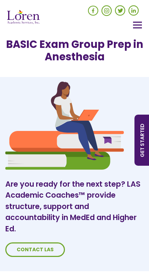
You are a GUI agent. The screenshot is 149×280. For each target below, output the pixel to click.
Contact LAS (35, 249)
